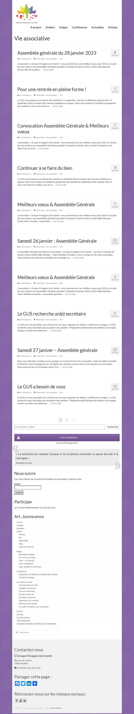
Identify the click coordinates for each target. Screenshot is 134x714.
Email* (27, 486)
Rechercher (113, 427)
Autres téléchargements (67, 443)
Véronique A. (26, 59)
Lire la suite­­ (48, 70)
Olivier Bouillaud (56, 708)
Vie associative (51, 59)
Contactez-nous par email (27, 668)
